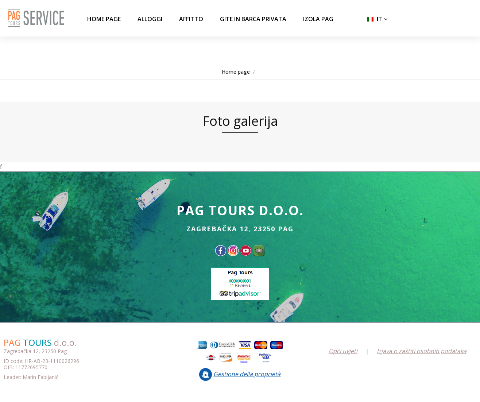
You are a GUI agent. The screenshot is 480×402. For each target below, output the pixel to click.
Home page (104, 19)
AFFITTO (191, 19)
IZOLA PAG (318, 19)
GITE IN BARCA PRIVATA (253, 19)
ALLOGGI (150, 19)
